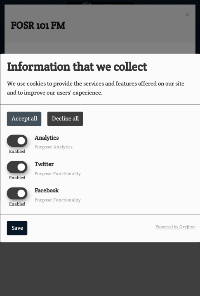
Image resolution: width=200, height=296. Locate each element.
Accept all (24, 118)
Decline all (65, 118)
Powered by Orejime (175, 227)
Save (17, 228)
